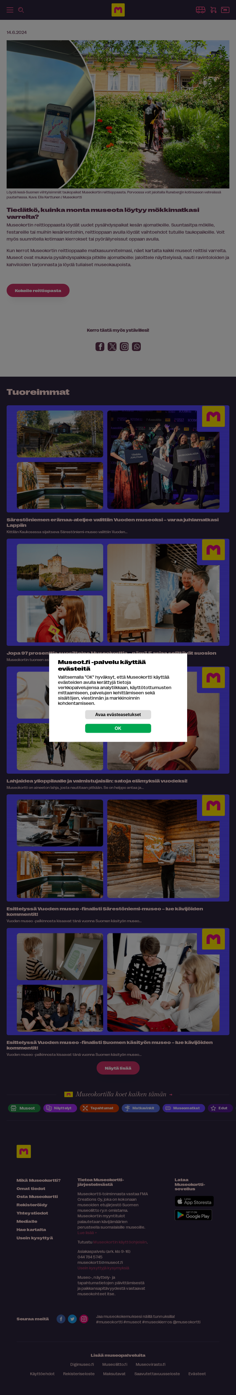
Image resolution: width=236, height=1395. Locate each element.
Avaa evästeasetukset (118, 714)
